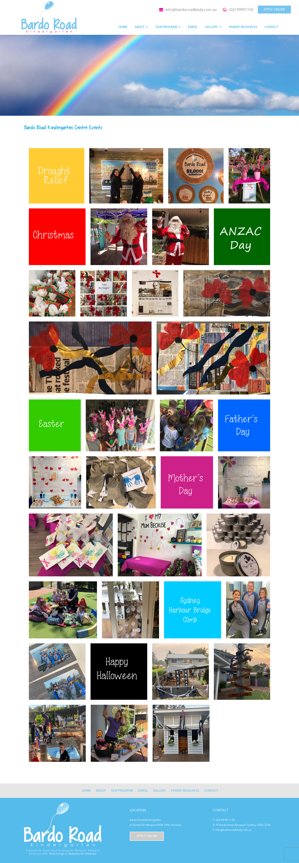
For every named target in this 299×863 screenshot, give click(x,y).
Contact (271, 27)
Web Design (56, 854)
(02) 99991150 (241, 9)
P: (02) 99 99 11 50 (223, 820)
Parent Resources (243, 27)
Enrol (193, 27)
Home (122, 27)
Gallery (211, 27)
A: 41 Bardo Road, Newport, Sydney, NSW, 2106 (241, 825)
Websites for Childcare (82, 854)
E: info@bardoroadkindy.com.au (232, 830)
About (140, 27)
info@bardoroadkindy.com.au (191, 9)
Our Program (166, 27)
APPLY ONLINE (274, 9)
